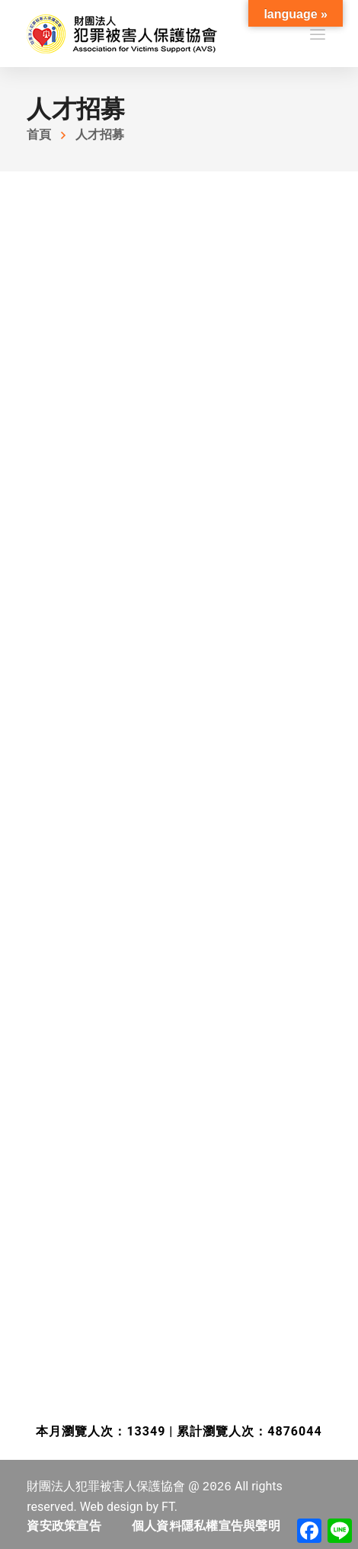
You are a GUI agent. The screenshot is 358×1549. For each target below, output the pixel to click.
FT (167, 1506)
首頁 (39, 134)
